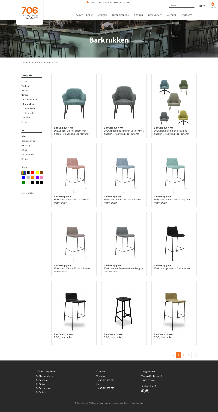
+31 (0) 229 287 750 (105, 380)
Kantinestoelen (30, 99)
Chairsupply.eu (28, 140)
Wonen (24, 90)
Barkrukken (52, 62)
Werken (25, 85)
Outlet (171, 15)
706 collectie (84, 15)
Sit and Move (27, 154)
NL (201, 5)
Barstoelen (30, 113)
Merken (102, 15)
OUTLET (25, 81)
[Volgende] (194, 355)
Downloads (155, 15)
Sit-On (24, 149)
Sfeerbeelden (120, 15)
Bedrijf (138, 15)
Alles (23, 136)
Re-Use (24, 122)
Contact (186, 15)
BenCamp (25, 145)
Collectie (25, 62)
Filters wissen (28, 192)
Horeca (38, 62)
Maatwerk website (112, 403)
